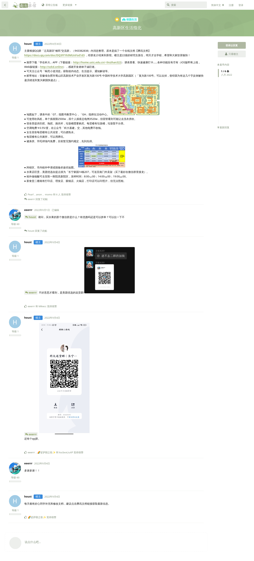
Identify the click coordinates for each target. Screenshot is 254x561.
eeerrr (33, 292)
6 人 (58, 194)
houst (32, 217)
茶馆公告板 (50, 5)
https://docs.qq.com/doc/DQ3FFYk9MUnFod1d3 (54, 55)
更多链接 (67, 5)
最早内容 (223, 64)
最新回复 (223, 127)
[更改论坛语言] (217, 5)
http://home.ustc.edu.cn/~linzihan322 (97, 62)
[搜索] (186, 4)
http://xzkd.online (51, 67)
